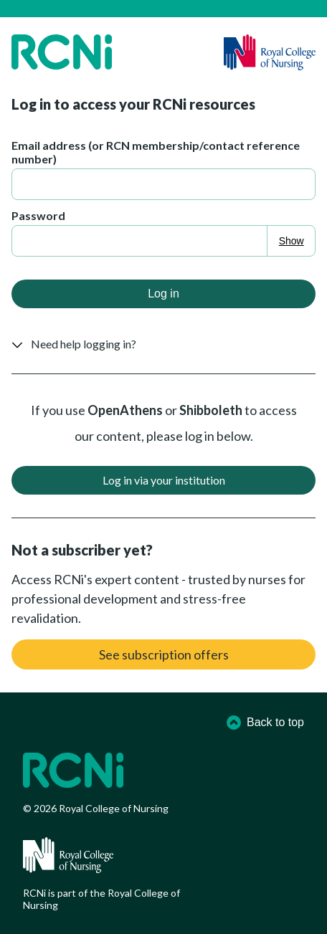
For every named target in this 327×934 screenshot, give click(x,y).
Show (291, 241)
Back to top (265, 722)
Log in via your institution (164, 480)
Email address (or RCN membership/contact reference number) (155, 152)
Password (38, 215)
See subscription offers (164, 654)
